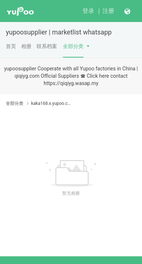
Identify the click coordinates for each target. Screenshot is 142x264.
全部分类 (73, 46)
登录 (88, 10)
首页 (11, 46)
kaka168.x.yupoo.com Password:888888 (51, 103)
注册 (108, 10)
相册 (26, 46)
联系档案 (47, 46)
